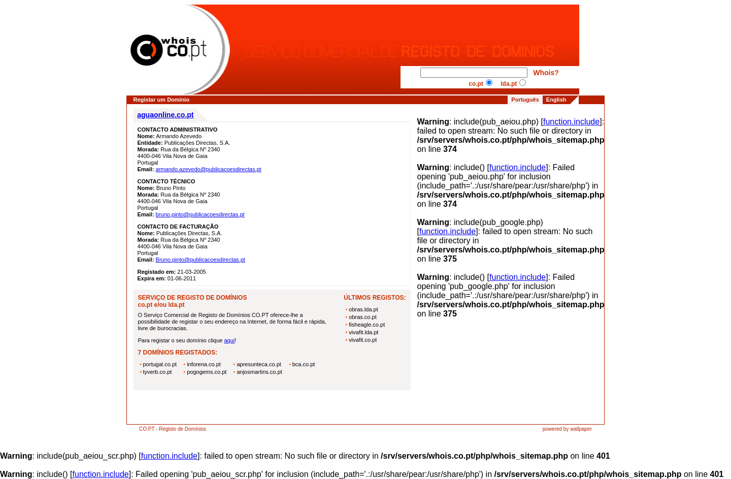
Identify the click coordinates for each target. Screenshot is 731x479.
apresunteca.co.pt (259, 364)
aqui (229, 340)
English (556, 100)
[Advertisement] (272, 409)
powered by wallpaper (567, 429)
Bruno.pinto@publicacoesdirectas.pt (200, 260)
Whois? (546, 73)
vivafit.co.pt (363, 340)
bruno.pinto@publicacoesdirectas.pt (200, 214)
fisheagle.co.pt (367, 325)
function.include (571, 121)
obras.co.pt (362, 317)
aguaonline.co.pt (165, 115)
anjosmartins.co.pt (259, 372)
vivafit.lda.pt (363, 332)
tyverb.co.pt (157, 372)
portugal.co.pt (160, 364)
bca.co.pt (303, 364)
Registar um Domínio (162, 100)
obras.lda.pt (363, 309)
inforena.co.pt (204, 364)
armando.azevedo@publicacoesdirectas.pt (208, 169)
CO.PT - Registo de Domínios (172, 429)
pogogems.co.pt (206, 372)
